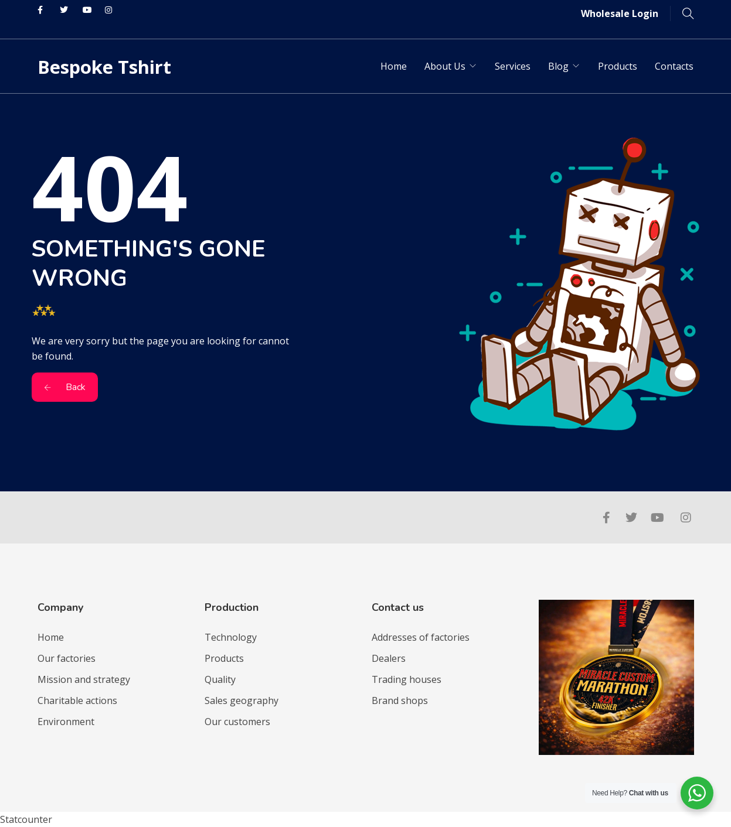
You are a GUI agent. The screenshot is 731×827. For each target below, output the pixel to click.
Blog (558, 66)
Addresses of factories (421, 637)
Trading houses (406, 679)
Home (393, 66)
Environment (66, 721)
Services (513, 66)
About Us (444, 66)
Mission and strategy (84, 679)
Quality (220, 679)
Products (617, 66)
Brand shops (400, 700)
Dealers (389, 658)
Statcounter (26, 819)
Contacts (674, 66)
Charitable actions (77, 700)
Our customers (237, 721)
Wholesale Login (619, 13)
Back (65, 387)
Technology (231, 637)
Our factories (67, 658)
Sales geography (241, 700)
